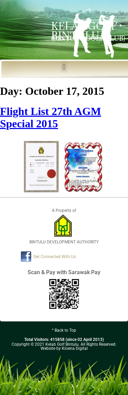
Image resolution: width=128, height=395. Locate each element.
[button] (64, 67)
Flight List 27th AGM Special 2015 (50, 117)
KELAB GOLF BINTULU (84, 31)
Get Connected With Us (54, 256)
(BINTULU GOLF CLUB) (88, 38)
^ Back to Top (64, 330)
